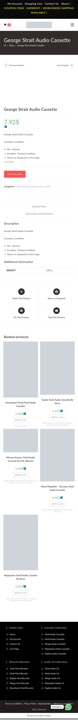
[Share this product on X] (21, 294)
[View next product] (71, 65)
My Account (15, 3)
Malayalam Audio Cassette (57, 649)
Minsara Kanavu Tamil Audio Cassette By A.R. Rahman (20, 459)
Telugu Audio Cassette (55, 644)
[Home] (5, 45)
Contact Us (52, 3)
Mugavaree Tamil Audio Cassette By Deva (20, 577)
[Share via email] (56, 313)
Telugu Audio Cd (52, 678)
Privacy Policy (30, 703)
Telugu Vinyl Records (19, 683)
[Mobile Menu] (72, 24)
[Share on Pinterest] (21, 313)
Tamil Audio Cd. (52, 668)
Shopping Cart (33, 3)
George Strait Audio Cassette (30, 45)
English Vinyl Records (20, 678)
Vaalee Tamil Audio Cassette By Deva (57, 401)
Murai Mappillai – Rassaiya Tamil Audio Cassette (57, 488)
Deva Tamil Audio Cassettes (57, 425)
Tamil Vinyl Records (19, 668)
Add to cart (14, 174)
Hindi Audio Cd (52, 673)
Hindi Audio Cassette (54, 639)
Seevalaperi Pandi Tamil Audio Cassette (20, 404)
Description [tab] (39, 206)
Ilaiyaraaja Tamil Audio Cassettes (63, 510)
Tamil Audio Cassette (54, 634)
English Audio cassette (40, 186)
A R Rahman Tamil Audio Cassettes (22, 481)
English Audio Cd (53, 688)
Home (13, 634)
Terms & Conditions (13, 703)
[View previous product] (6, 65)
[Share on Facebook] (56, 294)
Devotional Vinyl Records (21, 688)
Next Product (63, 65)
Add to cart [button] (20, 420)
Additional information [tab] (39, 214)
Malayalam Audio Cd (54, 683)
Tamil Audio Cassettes (63, 423)
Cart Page (14, 649)
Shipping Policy (44, 703)
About (65, 3)
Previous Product (16, 65)
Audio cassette (22, 186)
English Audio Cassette (55, 653)
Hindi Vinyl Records (19, 673)
